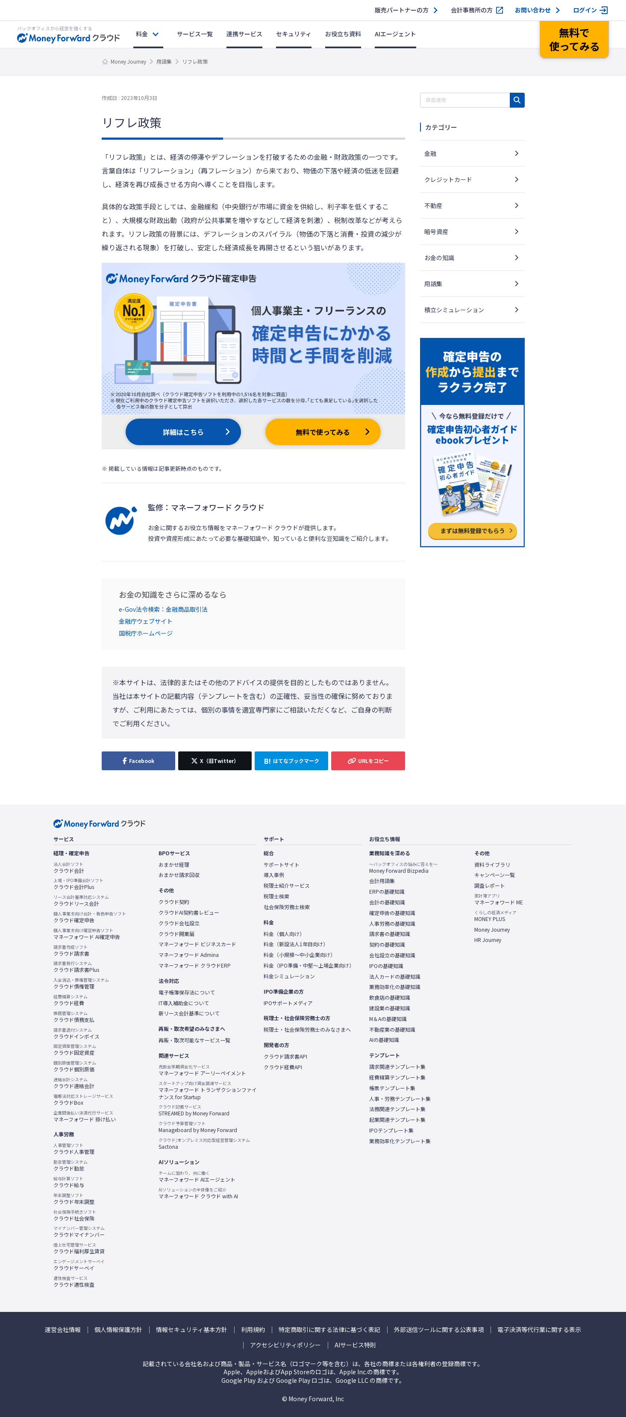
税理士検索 (276, 896)
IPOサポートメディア (288, 1003)
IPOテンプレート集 (391, 1130)
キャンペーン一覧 (494, 874)
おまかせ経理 (174, 864)
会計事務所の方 (472, 10)
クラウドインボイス (76, 1033)
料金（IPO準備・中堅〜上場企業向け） (309, 965)
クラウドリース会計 (81, 900)
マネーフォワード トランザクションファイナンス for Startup (208, 1090)
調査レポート (489, 885)
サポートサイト (282, 864)
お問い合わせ (533, 10)
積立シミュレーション (454, 309)
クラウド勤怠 (70, 1165)
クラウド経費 (70, 1000)
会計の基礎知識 (387, 902)
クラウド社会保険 (74, 1215)
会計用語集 (382, 880)
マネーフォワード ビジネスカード (197, 944)
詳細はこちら (183, 432)
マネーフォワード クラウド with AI (198, 1193)
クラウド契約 (174, 901)
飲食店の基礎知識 (389, 997)
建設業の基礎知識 (389, 1008)
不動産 (433, 205)
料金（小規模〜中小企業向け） (299, 954)
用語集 (164, 61)
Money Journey (128, 61)
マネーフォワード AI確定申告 (86, 933)
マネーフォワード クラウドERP (195, 965)
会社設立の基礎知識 (392, 955)
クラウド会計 (68, 867)
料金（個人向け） (284, 933)
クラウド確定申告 (89, 917)
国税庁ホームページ (146, 633)
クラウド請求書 (71, 950)
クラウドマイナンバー (79, 1231)
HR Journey (487, 939)
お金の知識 (439, 257)
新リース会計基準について (189, 1013)
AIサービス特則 (355, 1345)
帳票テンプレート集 (392, 1088)
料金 (142, 33)
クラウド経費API (283, 1067)
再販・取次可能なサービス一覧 (194, 1040)
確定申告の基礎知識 (392, 912)
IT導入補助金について (184, 1003)
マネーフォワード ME (498, 899)
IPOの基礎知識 (386, 965)
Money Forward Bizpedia (403, 867)
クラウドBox (83, 1099)
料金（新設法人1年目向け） (296, 944)
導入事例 (274, 874)
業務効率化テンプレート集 (400, 1141)
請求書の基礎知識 (389, 933)
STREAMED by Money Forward (194, 1110)
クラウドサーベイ (79, 1265)
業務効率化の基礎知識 (394, 986)
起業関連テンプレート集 (397, 1119)
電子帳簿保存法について (187, 992)
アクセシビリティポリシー (285, 1345)
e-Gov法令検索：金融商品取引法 (163, 609)
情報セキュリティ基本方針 (191, 1330)
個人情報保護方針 (118, 1330)
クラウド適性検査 (73, 1281)
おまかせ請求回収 (179, 874)
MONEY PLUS (495, 915)
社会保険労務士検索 (287, 907)
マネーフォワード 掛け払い (84, 1116)
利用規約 (253, 1330)
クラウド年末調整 (73, 1198)
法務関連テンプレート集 (397, 1109)
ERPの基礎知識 (387, 891)
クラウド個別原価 (74, 1066)
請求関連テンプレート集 (397, 1066)
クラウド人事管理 (73, 1148)
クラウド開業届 (176, 933)
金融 (430, 153)
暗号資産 (436, 231)
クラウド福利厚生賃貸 (79, 1248)
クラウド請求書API (285, 1056)
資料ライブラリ (492, 864)
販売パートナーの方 (402, 10)
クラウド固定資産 (74, 1049)
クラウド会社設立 (179, 923)
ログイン (585, 10)
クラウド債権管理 (81, 983)
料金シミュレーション (289, 976)
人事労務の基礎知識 (392, 923)
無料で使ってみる (323, 432)
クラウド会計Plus (78, 883)
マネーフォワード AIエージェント (197, 1176)
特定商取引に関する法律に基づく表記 (329, 1330)
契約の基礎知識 (387, 944)
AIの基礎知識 (384, 1039)
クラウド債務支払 (73, 1016)
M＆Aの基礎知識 (388, 1018)
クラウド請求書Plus (76, 966)
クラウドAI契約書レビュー (189, 912)
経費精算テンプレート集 (397, 1077)
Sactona (204, 1143)
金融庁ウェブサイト (146, 621)
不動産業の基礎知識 (392, 1029)
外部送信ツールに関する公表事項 (439, 1330)
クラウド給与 (68, 1182)
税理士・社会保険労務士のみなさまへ (307, 1029)
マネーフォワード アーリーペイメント (202, 1070)
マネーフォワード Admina (189, 954)
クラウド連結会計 (73, 1083)
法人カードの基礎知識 (394, 976)
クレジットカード (448, 179)
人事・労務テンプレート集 (400, 1098)
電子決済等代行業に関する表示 (539, 1330)
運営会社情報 (63, 1330)
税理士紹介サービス (287, 885)
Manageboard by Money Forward (198, 1127)
